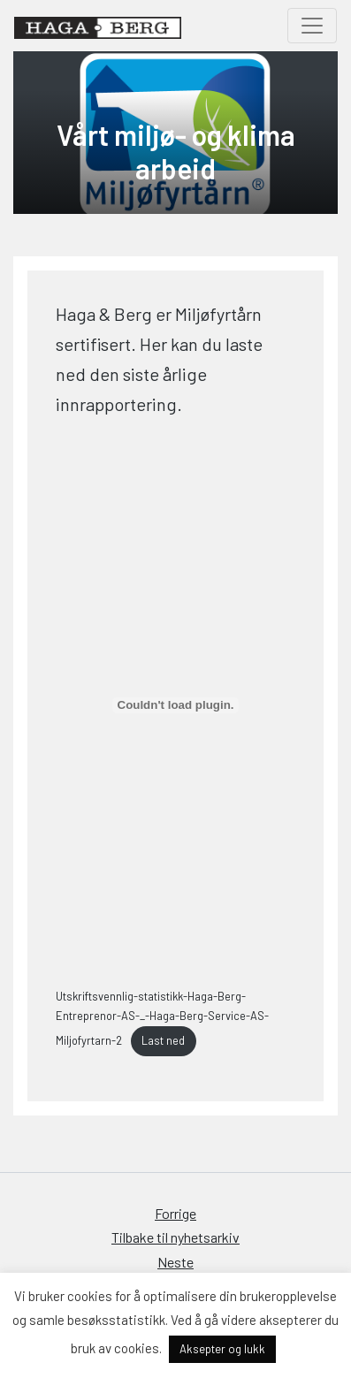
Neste (175, 1261)
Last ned (163, 1040)
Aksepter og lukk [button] (222, 1349)
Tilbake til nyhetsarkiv (175, 1237)
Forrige (175, 1213)
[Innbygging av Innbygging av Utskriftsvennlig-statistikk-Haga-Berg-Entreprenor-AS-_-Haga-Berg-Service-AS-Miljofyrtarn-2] (175, 705)
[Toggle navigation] (312, 25)
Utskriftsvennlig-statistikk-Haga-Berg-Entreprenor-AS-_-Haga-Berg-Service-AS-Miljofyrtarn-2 (162, 1018)
